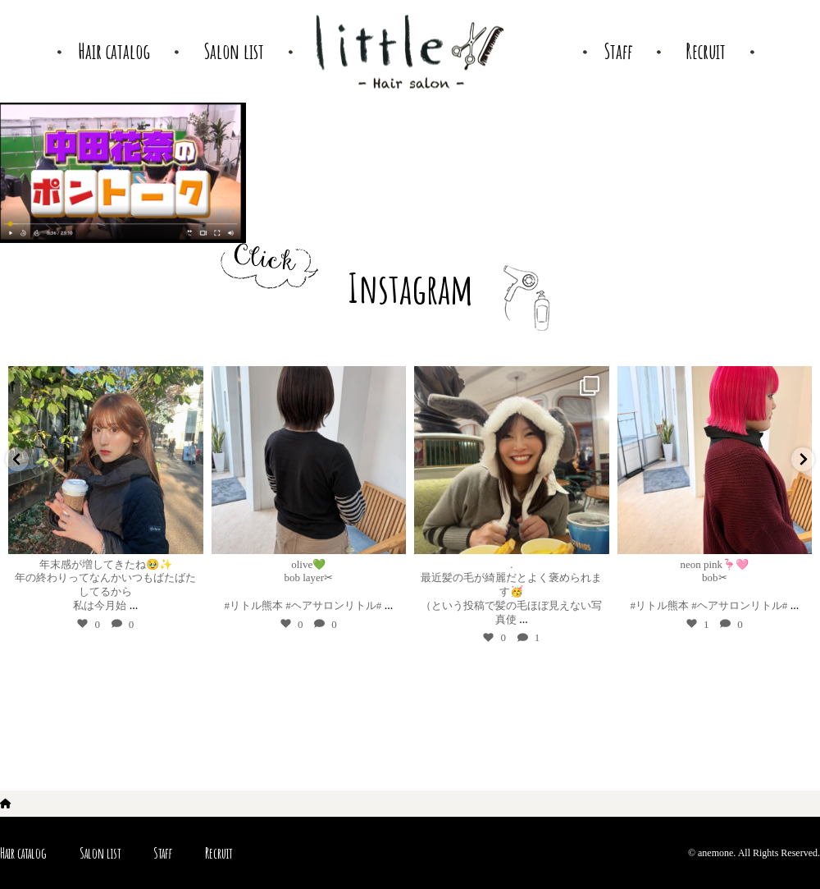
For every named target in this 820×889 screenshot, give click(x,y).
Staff (162, 853)
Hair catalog (23, 853)
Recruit (218, 853)
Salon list (100, 853)
